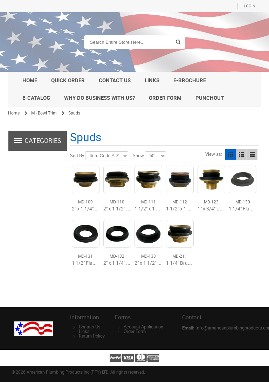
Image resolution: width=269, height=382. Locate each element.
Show (138, 155)
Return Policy (92, 336)
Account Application (143, 326)
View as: (213, 154)
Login (249, 6)
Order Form (135, 331)
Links (84, 331)
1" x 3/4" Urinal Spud (219, 209)
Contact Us (90, 326)
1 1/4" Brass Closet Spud (193, 263)
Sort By (77, 155)
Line (252, 154)
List (241, 154)
